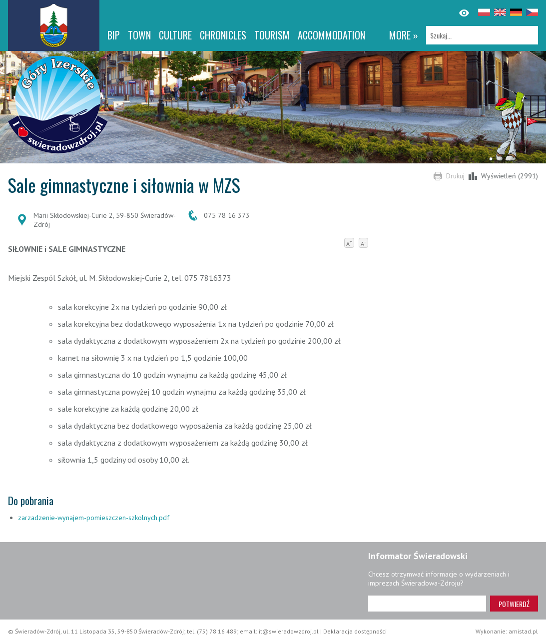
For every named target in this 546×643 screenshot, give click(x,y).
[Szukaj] (482, 35)
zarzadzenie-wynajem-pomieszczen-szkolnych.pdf (93, 517)
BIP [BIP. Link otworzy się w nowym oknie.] (113, 34)
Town (139, 34)
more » (403, 34)
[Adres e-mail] (427, 603)
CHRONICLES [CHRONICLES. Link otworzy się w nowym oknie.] (223, 34)
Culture (175, 34)
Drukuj (455, 175)
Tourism (272, 34)
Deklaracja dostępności (355, 631)
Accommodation (331, 34)
